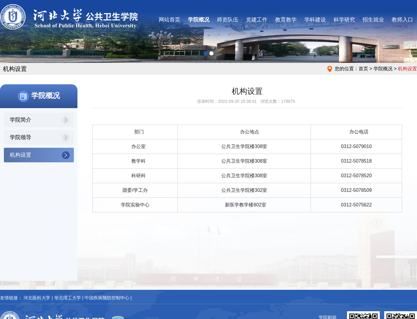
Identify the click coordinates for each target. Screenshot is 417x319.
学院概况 (198, 20)
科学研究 (344, 20)
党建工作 (256, 20)
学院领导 (20, 137)
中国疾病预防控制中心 (107, 297)
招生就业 (373, 20)
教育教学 (286, 20)
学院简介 (20, 120)
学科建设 (315, 20)
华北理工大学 (67, 297)
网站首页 (169, 20)
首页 (363, 68)
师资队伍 (227, 20)
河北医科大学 (37, 297)
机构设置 (20, 155)
